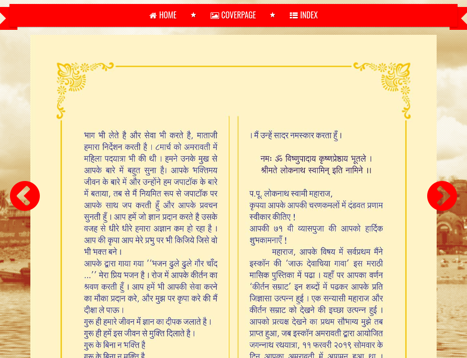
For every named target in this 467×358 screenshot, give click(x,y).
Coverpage (233, 15)
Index (304, 15)
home (163, 15)
